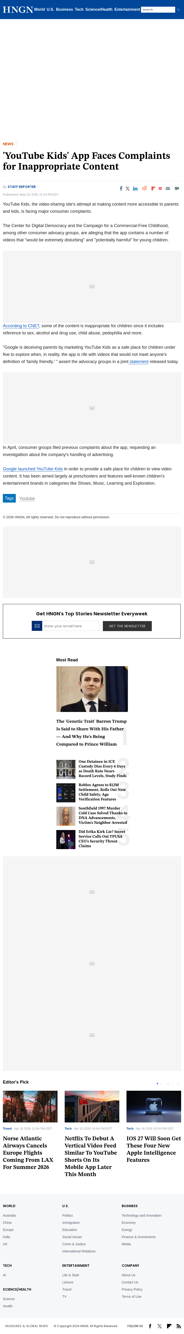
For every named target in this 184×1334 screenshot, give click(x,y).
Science (9, 1299)
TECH (7, 1265)
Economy (129, 1223)
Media (126, 1244)
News (8, 144)
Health (7, 1306)
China (7, 1223)
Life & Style (70, 1275)
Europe (8, 1230)
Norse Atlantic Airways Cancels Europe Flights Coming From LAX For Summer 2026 (28, 1153)
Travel (7, 1128)
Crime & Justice (74, 1244)
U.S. (50, 9)
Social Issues (72, 1237)
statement (138, 361)
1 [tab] (157, 1083)
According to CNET (21, 325)
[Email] (167, 188)
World (39, 9)
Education (69, 1230)
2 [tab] (161, 1083)
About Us (129, 1275)
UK (5, 1244)
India (6, 1237)
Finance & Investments (139, 1237)
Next (177, 1083)
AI (4, 1275)
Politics (67, 1215)
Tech (79, 9)
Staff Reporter (22, 186)
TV (64, 1296)
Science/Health (99, 9)
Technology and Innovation (142, 1215)
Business (64, 9)
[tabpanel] (92, 1136)
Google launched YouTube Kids (33, 469)
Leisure (67, 1282)
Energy (127, 1230)
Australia (9, 1215)
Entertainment (127, 9)
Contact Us (130, 1282)
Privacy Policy (132, 1289)
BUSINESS (130, 1206)
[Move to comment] (177, 188)
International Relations (78, 1251)
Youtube (27, 498)
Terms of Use (131, 1296)
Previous (168, 1083)
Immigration (71, 1223)
